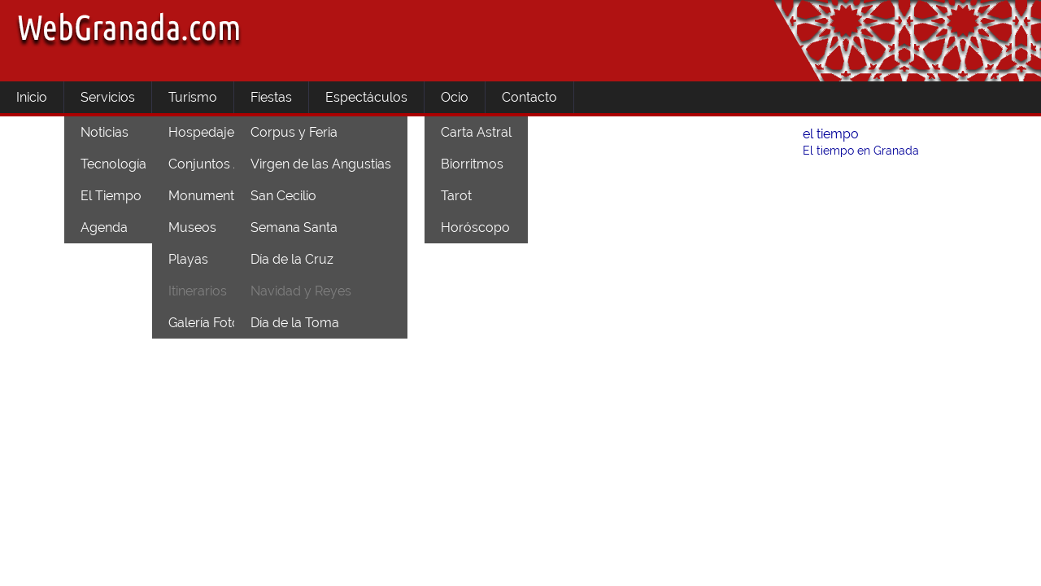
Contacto (529, 97)
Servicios (108, 97)
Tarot (456, 195)
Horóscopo (475, 227)
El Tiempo (111, 195)
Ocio (454, 97)
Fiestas (271, 97)
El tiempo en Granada (861, 150)
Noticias (104, 132)
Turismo (192, 97)
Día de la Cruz (291, 259)
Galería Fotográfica (224, 322)
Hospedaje (201, 132)
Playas (188, 259)
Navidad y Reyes (300, 291)
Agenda (104, 227)
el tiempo (831, 134)
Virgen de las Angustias (320, 164)
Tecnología (113, 164)
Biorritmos (472, 164)
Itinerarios (197, 291)
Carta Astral (476, 132)
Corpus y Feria (294, 132)
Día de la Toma (294, 322)
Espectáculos (366, 97)
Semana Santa (294, 227)
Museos (192, 227)
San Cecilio (283, 195)
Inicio (31, 97)
